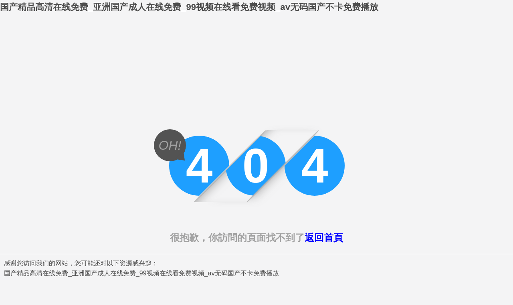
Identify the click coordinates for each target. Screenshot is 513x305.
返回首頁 (324, 237)
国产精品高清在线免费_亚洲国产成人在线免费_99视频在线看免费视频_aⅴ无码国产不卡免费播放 (189, 7)
